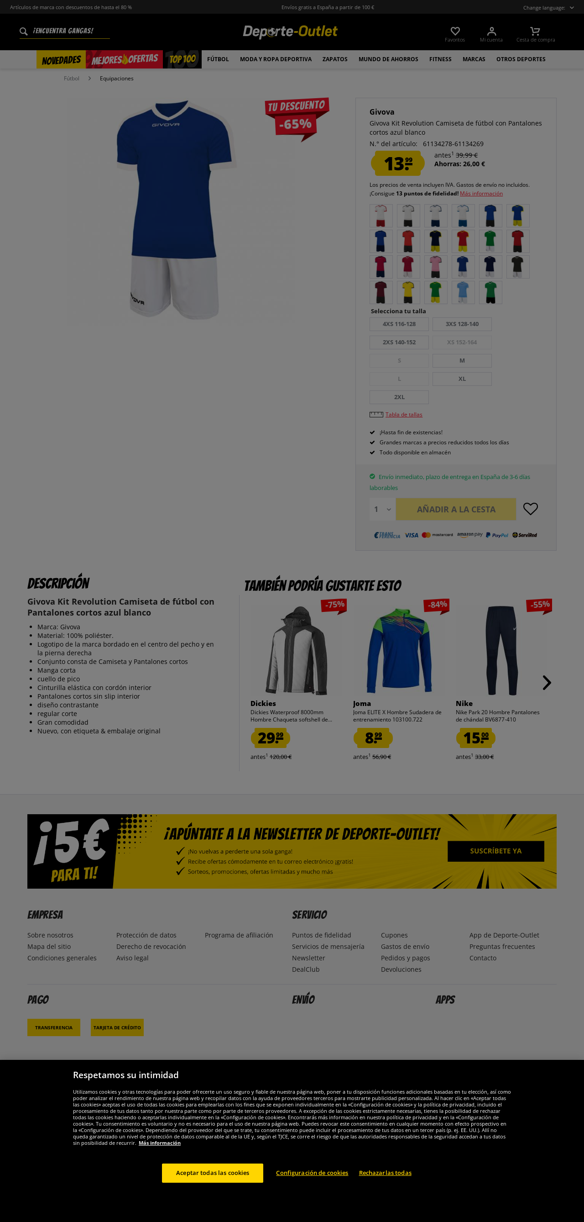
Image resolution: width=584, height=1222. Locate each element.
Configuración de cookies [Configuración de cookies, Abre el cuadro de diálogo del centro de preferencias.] (312, 1173)
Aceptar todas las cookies (212, 1173)
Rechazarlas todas (385, 1173)
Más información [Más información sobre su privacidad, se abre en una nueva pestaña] (160, 1142)
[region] (292, 1141)
